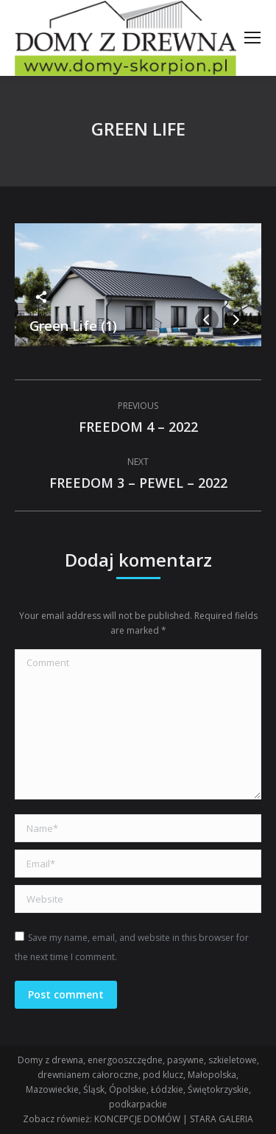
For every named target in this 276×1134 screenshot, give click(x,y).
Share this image (41, 297)
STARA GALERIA (221, 1119)
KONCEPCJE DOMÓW (137, 1119)
